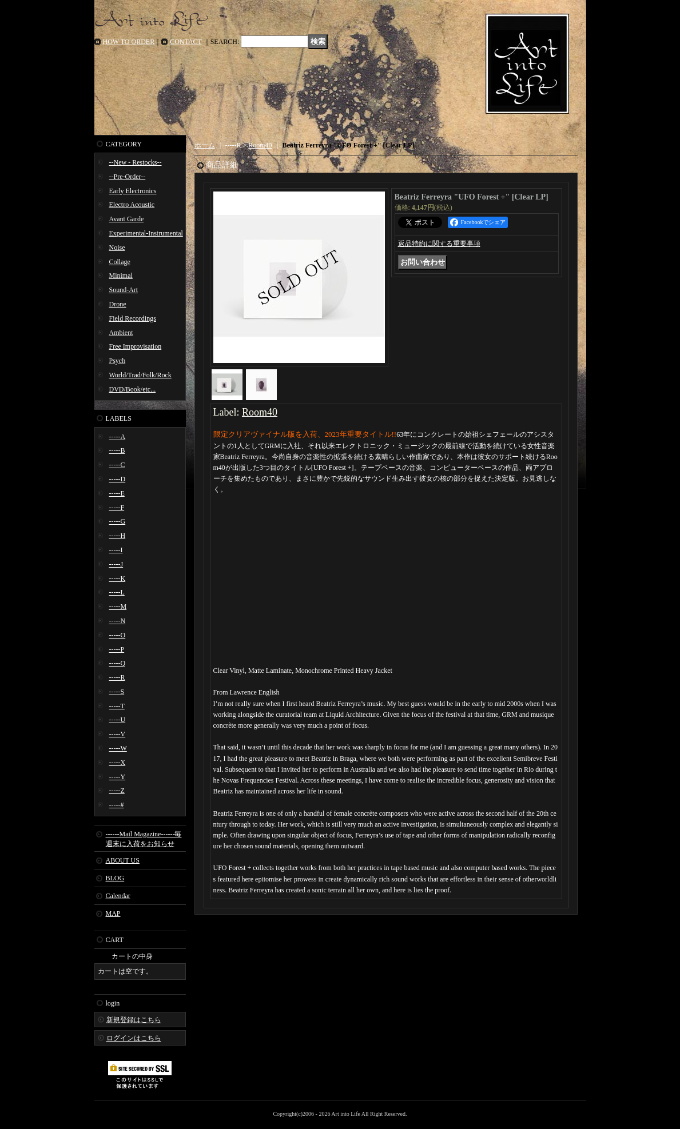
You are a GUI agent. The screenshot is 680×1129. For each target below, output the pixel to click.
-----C (117, 465)
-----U (117, 720)
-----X (117, 763)
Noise (117, 248)
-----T (117, 706)
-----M (118, 607)
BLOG (115, 878)
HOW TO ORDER (129, 42)
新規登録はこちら (133, 1020)
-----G (117, 521)
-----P (117, 649)
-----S (117, 692)
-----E (117, 493)
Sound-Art (123, 290)
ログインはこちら (133, 1038)
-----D (117, 479)
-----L (117, 592)
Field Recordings (132, 318)
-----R (117, 677)
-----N (117, 621)
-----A (117, 437)
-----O (117, 635)
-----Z (117, 791)
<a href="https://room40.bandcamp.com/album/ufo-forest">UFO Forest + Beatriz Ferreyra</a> (386, 540)
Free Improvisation (135, 346)
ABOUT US (123, 860)
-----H (117, 536)
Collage (119, 262)
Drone (117, 304)
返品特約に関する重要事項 (439, 244)
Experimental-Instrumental (146, 233)
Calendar (118, 896)
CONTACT (186, 42)
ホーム (204, 145)
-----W (118, 748)
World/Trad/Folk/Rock (140, 375)
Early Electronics (133, 191)
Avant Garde (126, 219)
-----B (117, 450)
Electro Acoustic (132, 205)
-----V (117, 734)
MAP (113, 913)
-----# (116, 805)
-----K (117, 579)
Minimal (121, 276)
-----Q (117, 663)
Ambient (121, 333)
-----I (116, 550)
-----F (117, 508)
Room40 (260, 145)
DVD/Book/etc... (132, 389)
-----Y (117, 777)
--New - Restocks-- (135, 162)
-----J (116, 564)
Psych (117, 361)
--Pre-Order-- (127, 177)
